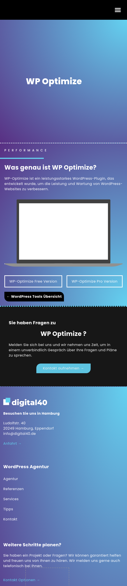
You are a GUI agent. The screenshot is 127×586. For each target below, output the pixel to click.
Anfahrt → (12, 443)
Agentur (10, 478)
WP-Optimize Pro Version (94, 281)
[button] (118, 10)
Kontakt (10, 519)
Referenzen (13, 488)
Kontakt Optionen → (21, 579)
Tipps (8, 509)
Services (11, 499)
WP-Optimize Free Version (33, 281)
